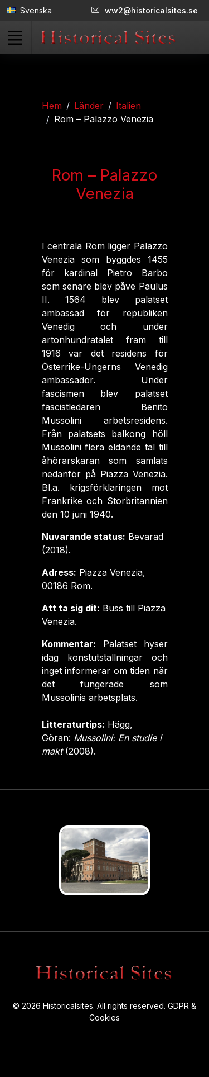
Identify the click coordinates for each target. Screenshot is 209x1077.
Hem (52, 105)
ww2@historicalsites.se (144, 10)
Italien (128, 105)
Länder (89, 105)
